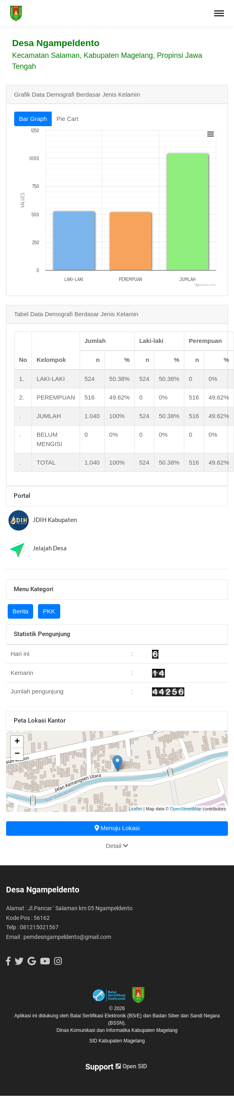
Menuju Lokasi (117, 827)
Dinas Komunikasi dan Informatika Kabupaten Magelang (117, 1030)
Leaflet (135, 808)
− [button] (17, 754)
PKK (49, 611)
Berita (20, 611)
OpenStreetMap (186, 808)
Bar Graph (33, 118)
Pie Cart (67, 118)
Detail (117, 845)
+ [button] (17, 742)
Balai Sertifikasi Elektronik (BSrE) (106, 1016)
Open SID (131, 1066)
